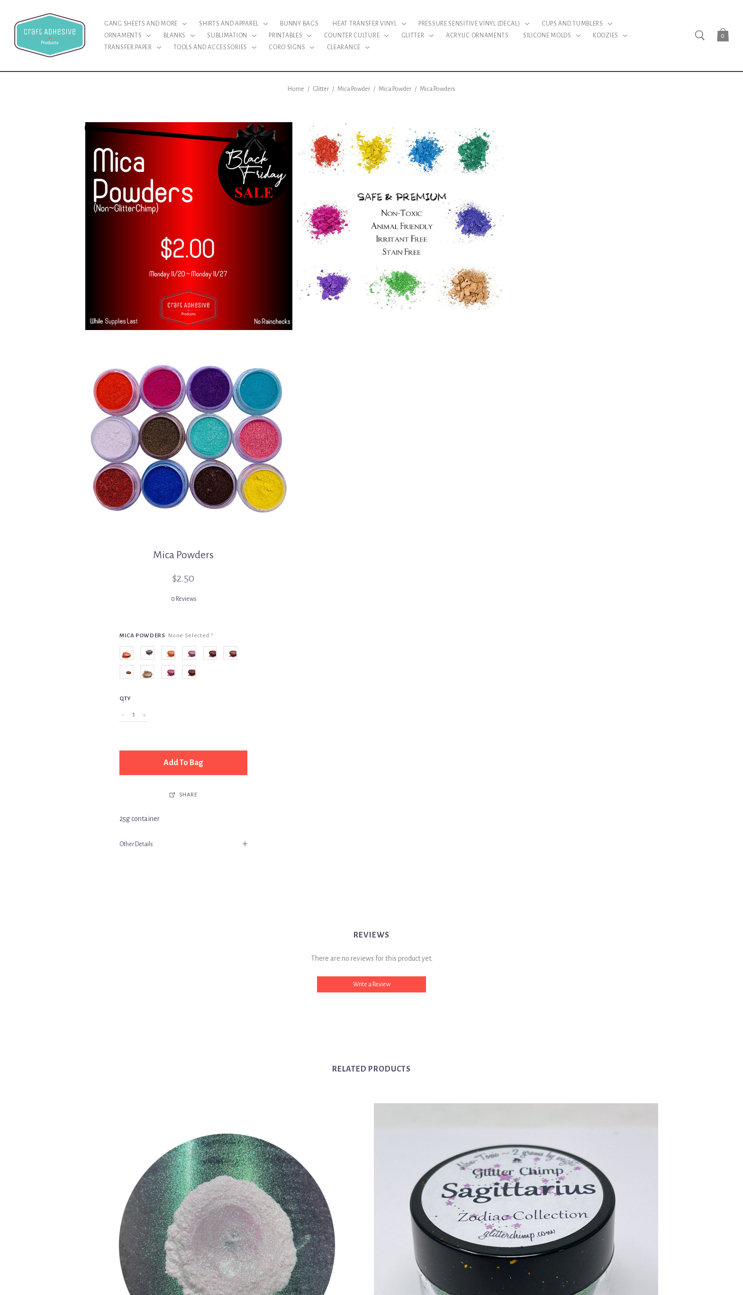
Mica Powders (437, 89)
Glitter (321, 89)
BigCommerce (411, 1231)
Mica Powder (353, 89)
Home (296, 89)
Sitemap (450, 1231)
